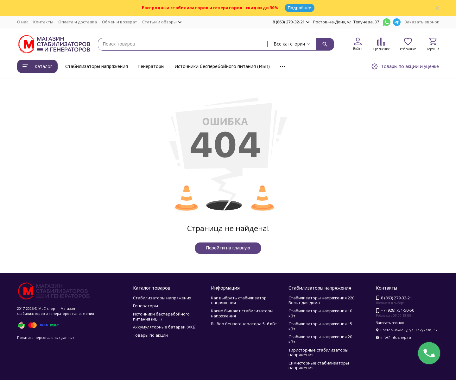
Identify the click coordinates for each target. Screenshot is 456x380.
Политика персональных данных (45, 337)
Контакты (43, 22)
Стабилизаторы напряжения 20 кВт (320, 339)
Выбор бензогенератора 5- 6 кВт (244, 324)
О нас (22, 22)
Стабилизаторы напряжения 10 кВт (320, 313)
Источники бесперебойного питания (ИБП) (222, 66)
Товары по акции (150, 335)
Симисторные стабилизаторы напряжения (318, 365)
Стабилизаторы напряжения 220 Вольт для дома (321, 300)
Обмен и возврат (119, 22)
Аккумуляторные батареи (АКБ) (164, 327)
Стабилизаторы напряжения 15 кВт (320, 326)
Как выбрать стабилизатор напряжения (239, 300)
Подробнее (299, 7)
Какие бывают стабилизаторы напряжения (242, 313)
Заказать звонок (421, 22)
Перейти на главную (228, 248)
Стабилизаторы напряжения (96, 66)
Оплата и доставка (77, 22)
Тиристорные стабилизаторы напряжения (318, 352)
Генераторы (151, 66)
